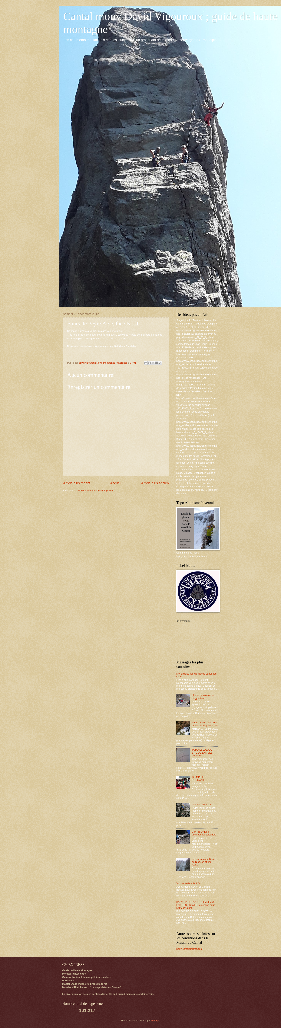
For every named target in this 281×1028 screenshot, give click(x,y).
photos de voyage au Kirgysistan (203, 696)
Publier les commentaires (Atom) (96, 490)
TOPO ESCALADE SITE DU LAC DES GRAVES (202, 752)
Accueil (115, 483)
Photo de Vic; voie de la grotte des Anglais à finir (205, 724)
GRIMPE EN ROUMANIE (198, 778)
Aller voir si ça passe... (204, 804)
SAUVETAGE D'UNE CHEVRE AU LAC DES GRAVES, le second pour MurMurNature (195, 905)
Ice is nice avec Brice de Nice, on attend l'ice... (203, 862)
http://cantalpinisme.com (189, 948)
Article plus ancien (155, 483)
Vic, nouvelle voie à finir (189, 883)
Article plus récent (76, 483)
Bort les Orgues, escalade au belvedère (204, 833)
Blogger (155, 1020)
